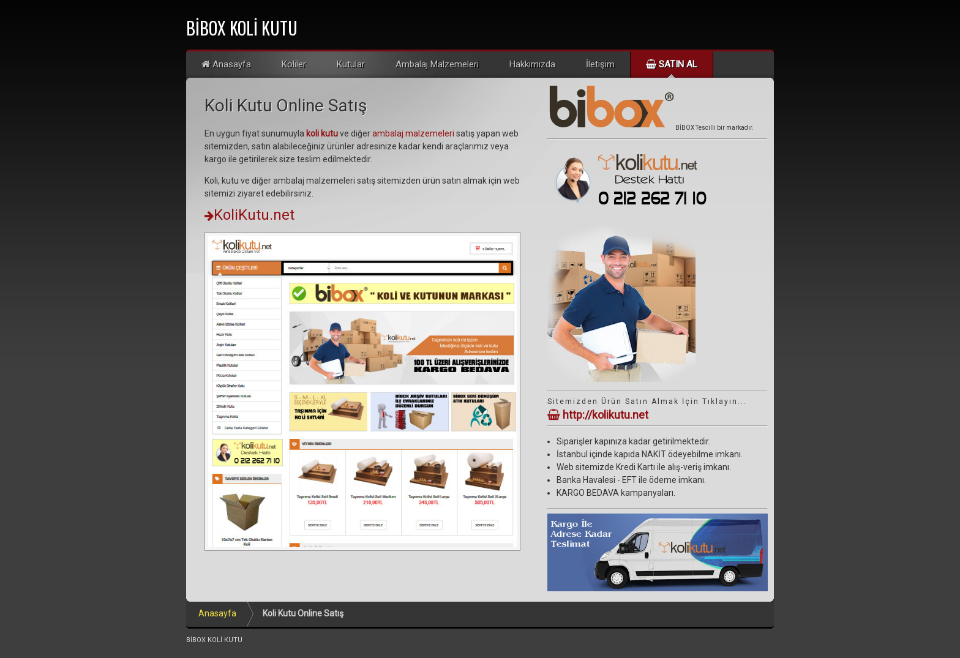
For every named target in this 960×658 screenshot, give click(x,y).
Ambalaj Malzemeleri (437, 64)
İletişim (600, 64)
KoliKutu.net (249, 214)
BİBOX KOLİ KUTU (242, 27)
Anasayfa (226, 64)
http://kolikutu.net (597, 414)
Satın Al (671, 64)
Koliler (294, 64)
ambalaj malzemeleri (413, 133)
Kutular (351, 64)
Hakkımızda (532, 64)
